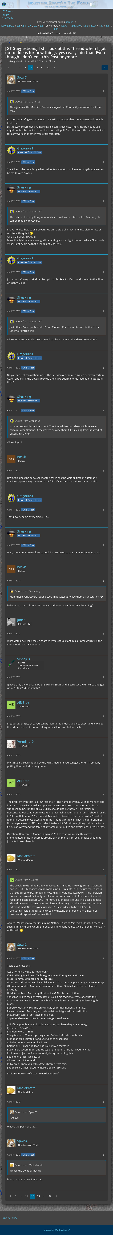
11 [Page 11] (24, 67)
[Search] (91, 4)
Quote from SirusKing (27, 591)
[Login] (99, 4)
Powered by (56, 1229)
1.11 (108, 25)
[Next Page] (54, 67)
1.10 (101, 25)
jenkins (70, 22)
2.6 (30, 25)
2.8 (41, 25)
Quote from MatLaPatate (29, 1165)
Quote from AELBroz (26, 879)
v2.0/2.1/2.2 (7, 25)
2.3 (18, 25)
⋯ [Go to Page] (19, 67)
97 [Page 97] (48, 67)
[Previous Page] (8, 67)
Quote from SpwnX (26, 1112)
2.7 (35, 25)
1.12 (56, 29)
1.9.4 (93, 25)
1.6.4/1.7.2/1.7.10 (71, 25)
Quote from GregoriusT (28, 101)
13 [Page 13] (36, 67)
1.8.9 (85, 25)
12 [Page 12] (30, 67)
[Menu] (108, 4)
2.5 (24, 25)
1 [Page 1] (14, 67)
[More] (104, 91)
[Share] (105, 67)
